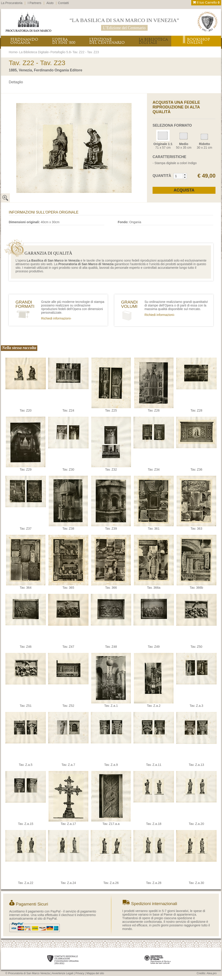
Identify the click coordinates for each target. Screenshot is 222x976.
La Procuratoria (11, 3)
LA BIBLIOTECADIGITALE (153, 41)
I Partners (34, 3)
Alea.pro (211, 973)
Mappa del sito (95, 973)
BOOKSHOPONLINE (198, 41)
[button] (185, 174)
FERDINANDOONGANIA (24, 41)
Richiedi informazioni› (56, 318)
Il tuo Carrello (206, 2)
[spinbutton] (178, 176)
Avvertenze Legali (62, 973)
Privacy (79, 973)
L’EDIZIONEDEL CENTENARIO (107, 41)
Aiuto (50, 3)
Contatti (63, 3)
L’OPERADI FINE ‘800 (63, 41)
